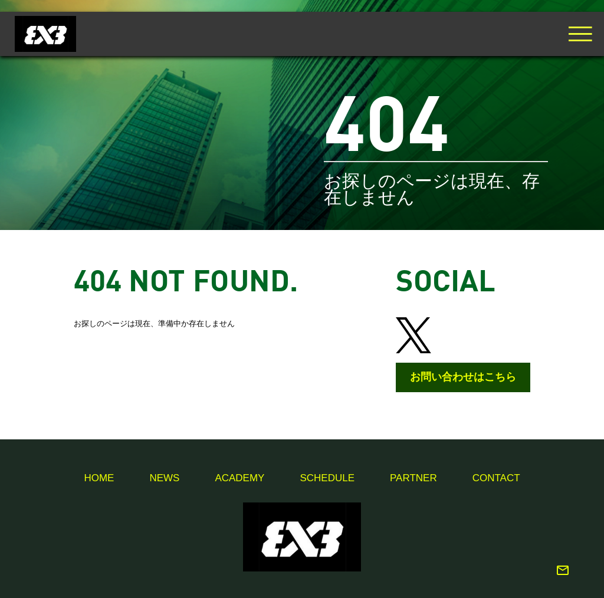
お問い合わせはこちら (463, 377)
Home (99, 478)
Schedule (327, 478)
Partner (413, 478)
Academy (239, 478)
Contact (496, 478)
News (164, 478)
